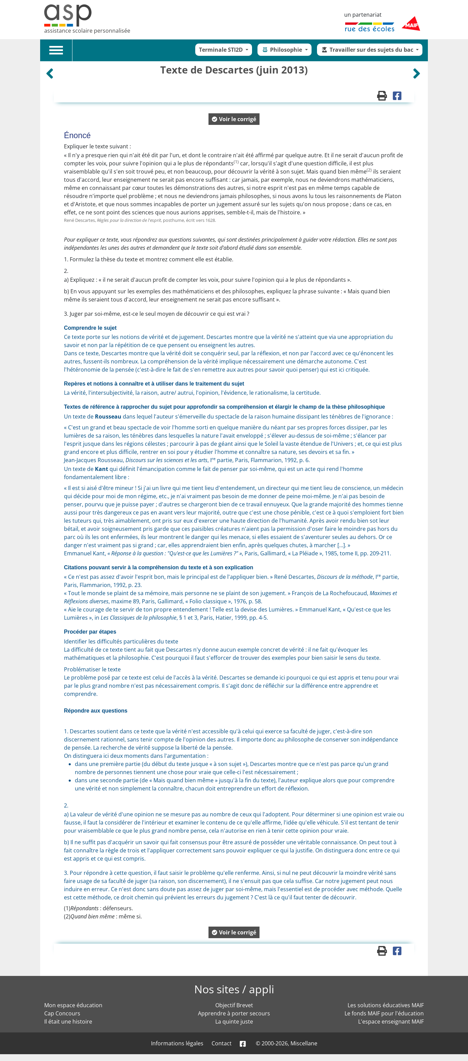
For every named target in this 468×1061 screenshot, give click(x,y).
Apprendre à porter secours (234, 1013)
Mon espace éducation (73, 1005)
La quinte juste (234, 1021)
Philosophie (282, 49)
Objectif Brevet (234, 1005)
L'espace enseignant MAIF (391, 1021)
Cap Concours (62, 1013)
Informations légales (177, 1043)
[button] (234, 119)
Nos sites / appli (234, 989)
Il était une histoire (68, 1021)
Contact (222, 1043)
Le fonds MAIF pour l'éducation (384, 1013)
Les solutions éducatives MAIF (386, 1005)
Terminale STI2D (221, 49)
